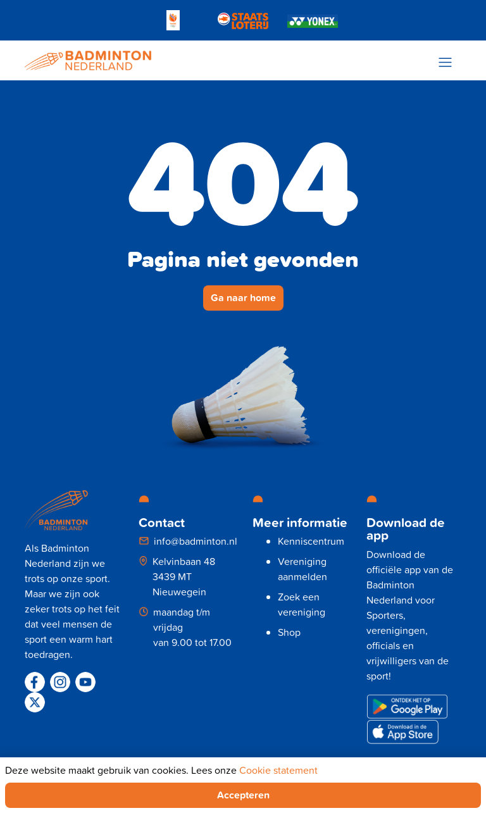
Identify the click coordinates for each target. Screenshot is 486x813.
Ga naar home (243, 297)
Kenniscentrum (311, 541)
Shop (289, 632)
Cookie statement (278, 770)
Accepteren (243, 795)
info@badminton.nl (195, 541)
